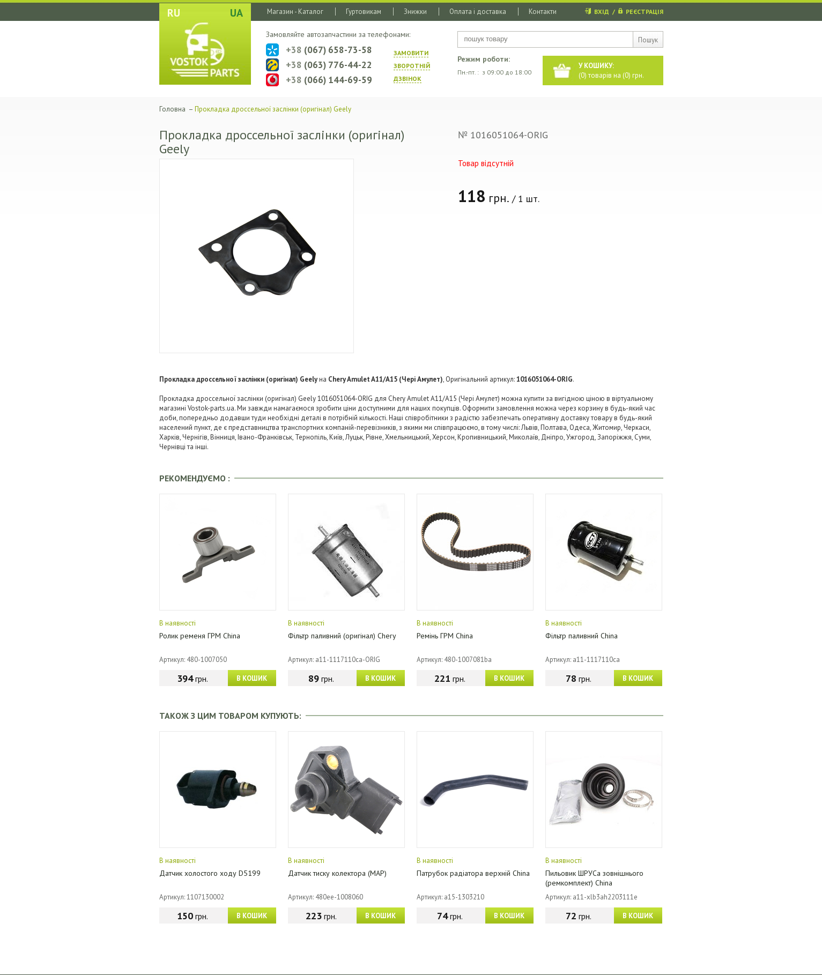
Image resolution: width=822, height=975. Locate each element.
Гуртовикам (363, 11)
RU (173, 13)
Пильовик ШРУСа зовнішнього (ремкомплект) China (594, 878)
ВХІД (601, 12)
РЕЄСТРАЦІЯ (644, 12)
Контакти (543, 11)
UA (236, 13)
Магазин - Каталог (295, 11)
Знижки (415, 11)
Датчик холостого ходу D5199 (210, 873)
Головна (172, 109)
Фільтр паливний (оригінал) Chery (342, 636)
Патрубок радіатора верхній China (473, 873)
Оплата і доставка (477, 11)
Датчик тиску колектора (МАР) (337, 873)
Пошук (648, 39)
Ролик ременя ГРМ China (199, 636)
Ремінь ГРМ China (445, 636)
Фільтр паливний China (581, 636)
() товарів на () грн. (611, 70)
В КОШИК (251, 678)
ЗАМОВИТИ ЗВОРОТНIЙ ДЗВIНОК (412, 66)
